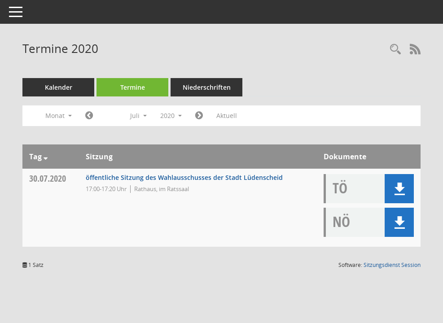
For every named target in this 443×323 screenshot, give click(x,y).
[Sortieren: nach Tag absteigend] (46, 157)
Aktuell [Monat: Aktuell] (226, 115)
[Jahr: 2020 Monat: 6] (89, 116)
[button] (399, 188)
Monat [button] (58, 115)
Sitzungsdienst (392, 265)
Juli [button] (138, 115)
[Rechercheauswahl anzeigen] (395, 49)
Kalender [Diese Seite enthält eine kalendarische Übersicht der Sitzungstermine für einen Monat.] (58, 87)
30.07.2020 (47, 178)
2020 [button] (171, 115)
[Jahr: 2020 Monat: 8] (199, 116)
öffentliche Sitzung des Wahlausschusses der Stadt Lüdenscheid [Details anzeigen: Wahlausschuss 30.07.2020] (184, 177)
